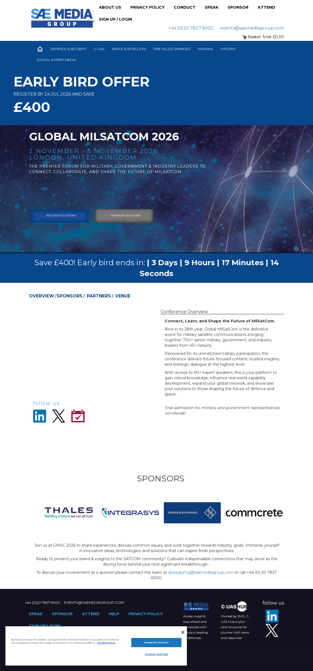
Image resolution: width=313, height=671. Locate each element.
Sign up (37, 625)
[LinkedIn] (272, 616)
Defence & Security (68, 49)
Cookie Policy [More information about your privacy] (106, 642)
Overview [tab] (41, 296)
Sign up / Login (115, 19)
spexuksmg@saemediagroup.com (201, 572)
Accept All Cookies (156, 642)
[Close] (182, 632)
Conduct (185, 7)
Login (53, 625)
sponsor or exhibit (126, 215)
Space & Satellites (129, 49)
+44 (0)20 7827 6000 (191, 28)
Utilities (228, 49)
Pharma (205, 49)
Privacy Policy (147, 7)
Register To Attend (61, 215)
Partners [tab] (99, 296)
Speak (211, 7)
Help (114, 613)
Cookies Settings (156, 654)
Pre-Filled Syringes (172, 49)
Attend (266, 7)
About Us (110, 7)
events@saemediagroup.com (252, 28)
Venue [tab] (122, 296)
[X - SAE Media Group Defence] (272, 630)
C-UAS (99, 49)
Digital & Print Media (56, 60)
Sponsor (238, 7)
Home (40, 49)
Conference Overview (184, 311)
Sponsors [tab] (69, 296)
